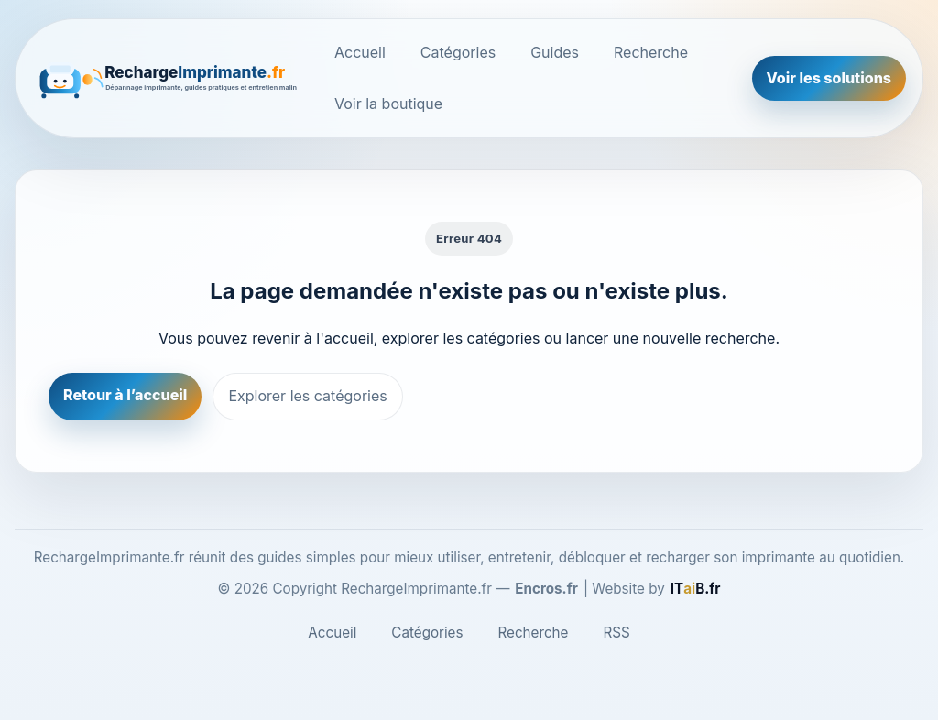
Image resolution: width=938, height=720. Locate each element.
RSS (616, 632)
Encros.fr (546, 588)
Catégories (458, 52)
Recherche (651, 52)
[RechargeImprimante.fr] (169, 78)
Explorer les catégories (307, 396)
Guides (554, 52)
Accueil (360, 52)
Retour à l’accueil (125, 395)
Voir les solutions (829, 78)
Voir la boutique (388, 103)
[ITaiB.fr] (696, 589)
